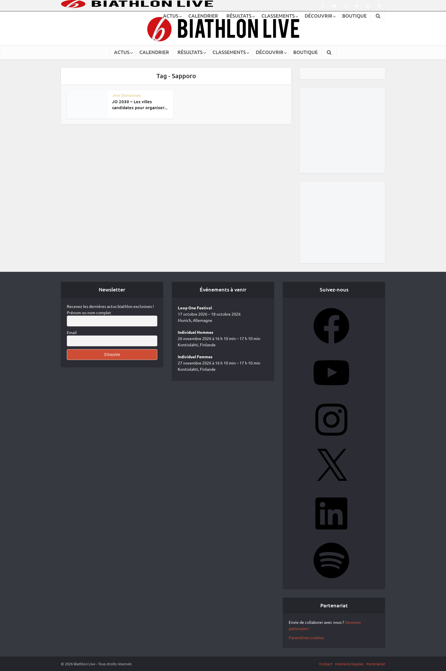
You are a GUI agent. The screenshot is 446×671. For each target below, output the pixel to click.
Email (72, 332)
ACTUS (121, 52)
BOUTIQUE (305, 52)
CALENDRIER (154, 52)
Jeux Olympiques (126, 95)
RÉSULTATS (190, 52)
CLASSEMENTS (229, 52)
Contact (325, 663)
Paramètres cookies (306, 637)
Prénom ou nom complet (89, 312)
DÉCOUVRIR (269, 52)
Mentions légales (349, 663)
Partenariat (375, 663)
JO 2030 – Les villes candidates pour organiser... (140, 104)
